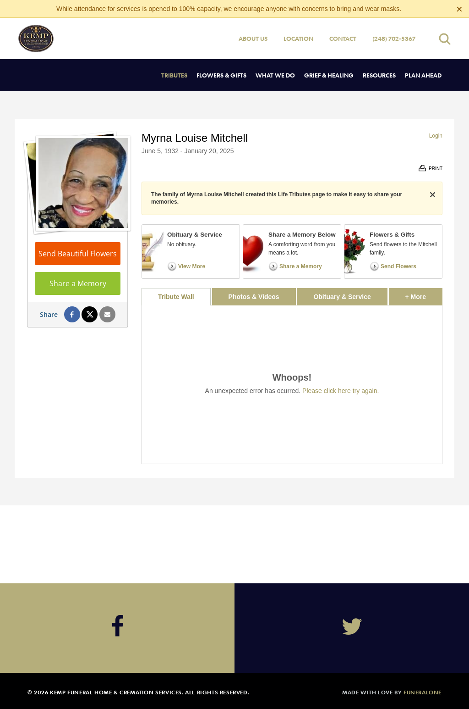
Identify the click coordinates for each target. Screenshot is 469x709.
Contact (342, 38)
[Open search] (445, 38)
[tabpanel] (292, 384)
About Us (253, 38)
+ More (423, 294)
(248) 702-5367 (394, 38)
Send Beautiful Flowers (77, 254)
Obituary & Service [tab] (342, 296)
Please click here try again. (340, 390)
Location (298, 38)
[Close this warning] (459, 9)
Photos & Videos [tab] (254, 296)
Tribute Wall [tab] (176, 296)
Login (435, 136)
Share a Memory (77, 283)
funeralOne (423, 692)
